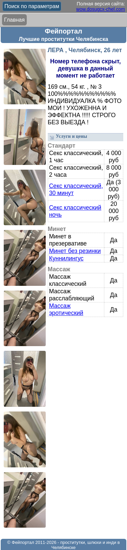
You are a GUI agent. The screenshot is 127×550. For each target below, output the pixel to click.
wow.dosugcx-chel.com (100, 9)
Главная (14, 20)
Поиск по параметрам (31, 6)
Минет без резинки (75, 251)
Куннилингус (66, 258)
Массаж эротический (66, 309)
